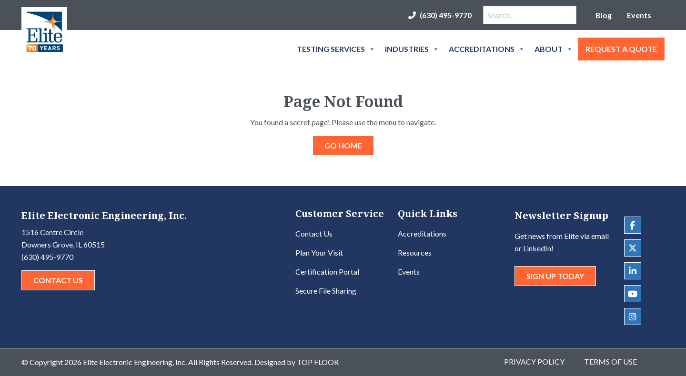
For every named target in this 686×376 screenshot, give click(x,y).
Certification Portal (327, 271)
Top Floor (318, 361)
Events (639, 15)
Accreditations (487, 49)
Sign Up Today (555, 275)
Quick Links (427, 214)
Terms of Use (610, 361)
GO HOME (343, 145)
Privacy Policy (534, 361)
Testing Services (336, 49)
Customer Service (339, 214)
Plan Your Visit (319, 252)
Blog (603, 15)
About (554, 49)
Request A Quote (621, 48)
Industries (412, 49)
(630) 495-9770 (446, 15)
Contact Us (58, 280)
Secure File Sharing (325, 290)
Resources (415, 252)
